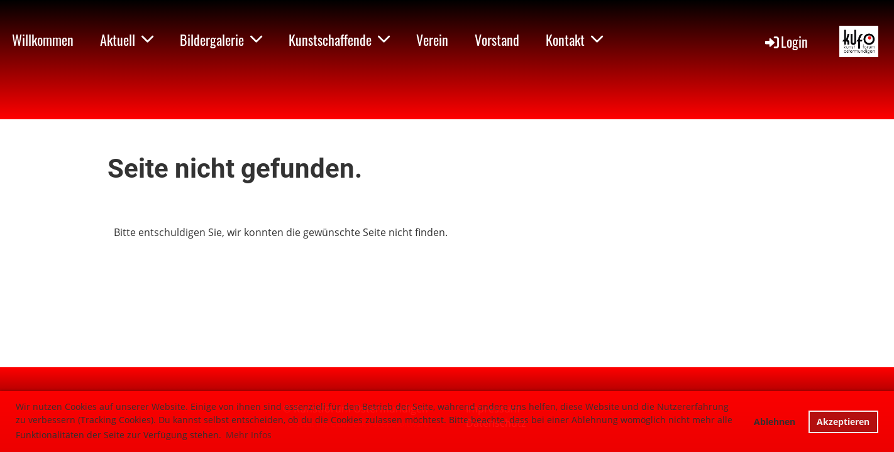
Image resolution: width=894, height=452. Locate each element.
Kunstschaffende (339, 40)
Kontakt (574, 40)
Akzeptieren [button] (843, 422)
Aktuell (126, 40)
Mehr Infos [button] (249, 435)
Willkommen (43, 40)
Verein (432, 40)
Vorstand (497, 40)
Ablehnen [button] (774, 422)
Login (785, 41)
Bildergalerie (221, 40)
